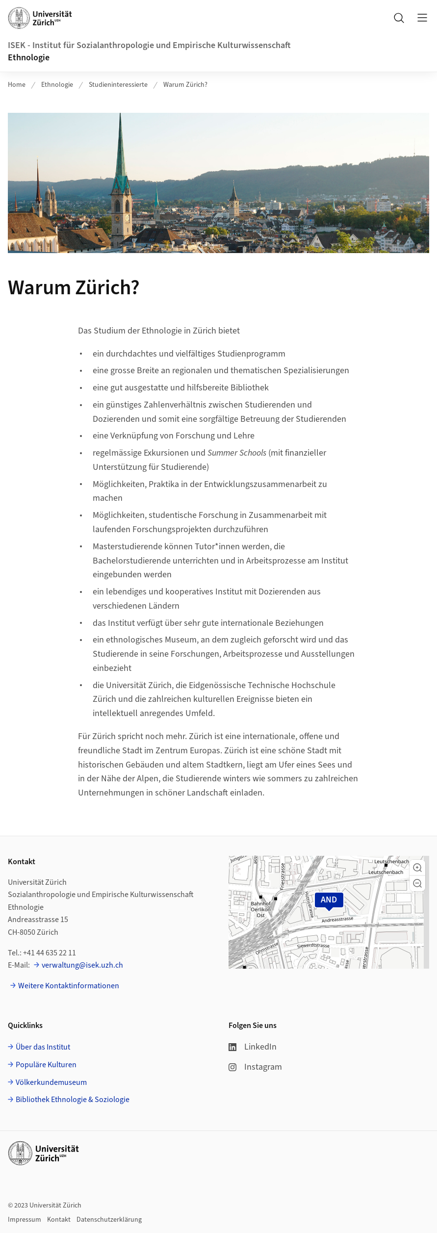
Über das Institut (43, 1047)
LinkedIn (253, 1047)
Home (17, 85)
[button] (417, 867)
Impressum (24, 1220)
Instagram (255, 1067)
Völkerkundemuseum (51, 1082)
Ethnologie (29, 57)
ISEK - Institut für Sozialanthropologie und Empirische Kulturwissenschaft (149, 45)
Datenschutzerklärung (109, 1220)
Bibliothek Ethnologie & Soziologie (72, 1099)
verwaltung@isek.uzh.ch (82, 965)
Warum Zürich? (185, 85)
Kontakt (59, 1220)
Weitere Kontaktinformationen (68, 985)
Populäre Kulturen (46, 1064)
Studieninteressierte (118, 85)
